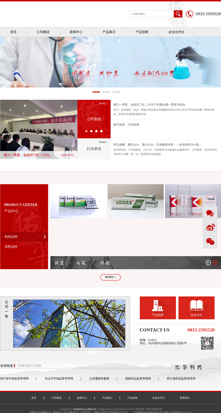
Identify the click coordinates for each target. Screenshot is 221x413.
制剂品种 (11, 236)
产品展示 (109, 32)
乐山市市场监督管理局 (59, 378)
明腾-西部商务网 (154, 409)
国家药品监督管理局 (138, 378)
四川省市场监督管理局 (14, 378)
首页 (13, 32)
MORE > (110, 277)
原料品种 (11, 246)
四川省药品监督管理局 (181, 378)
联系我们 (185, 398)
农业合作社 (176, 32)
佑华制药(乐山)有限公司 (84, 409)
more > (103, 103)
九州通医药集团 (99, 378)
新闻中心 (76, 32)
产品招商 (142, 32)
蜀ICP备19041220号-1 (125, 409)
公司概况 (43, 32)
